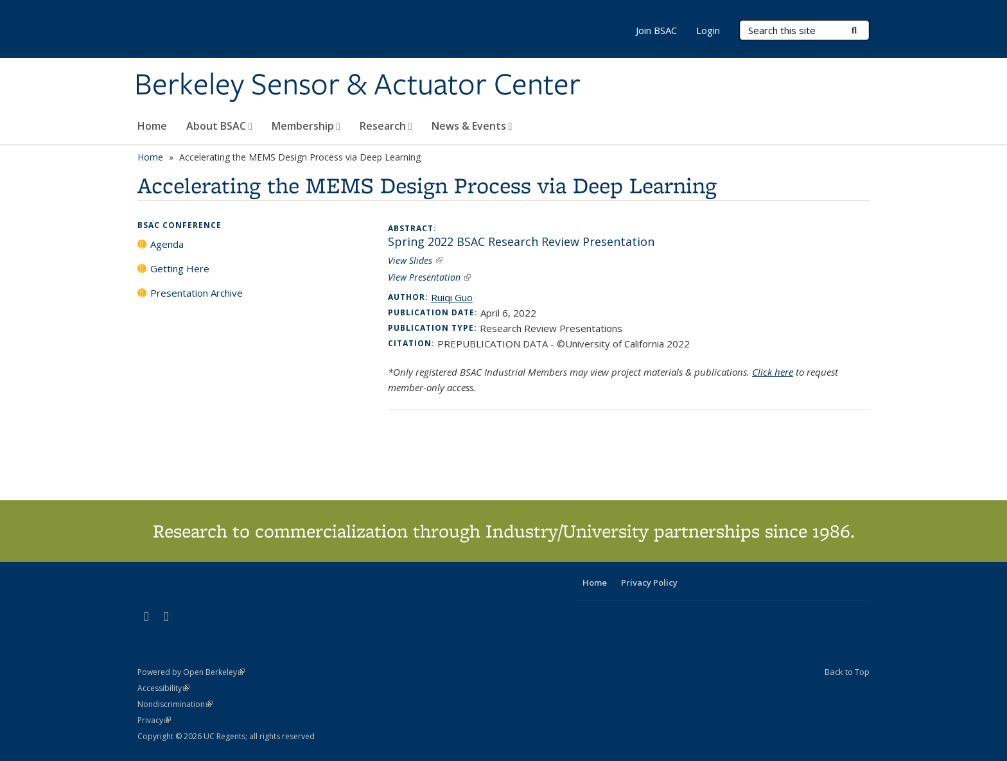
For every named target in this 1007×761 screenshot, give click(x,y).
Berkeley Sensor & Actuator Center (357, 85)
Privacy (154, 720)
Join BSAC (656, 30)
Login (708, 30)
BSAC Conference (179, 225)
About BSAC (219, 126)
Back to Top (847, 672)
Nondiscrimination (175, 704)
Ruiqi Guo (452, 297)
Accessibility (163, 688)
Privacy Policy (649, 582)
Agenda (167, 244)
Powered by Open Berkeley (191, 672)
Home (152, 126)
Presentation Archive (196, 292)
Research (386, 126)
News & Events (472, 126)
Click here (772, 371)
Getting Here (179, 268)
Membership (306, 126)
